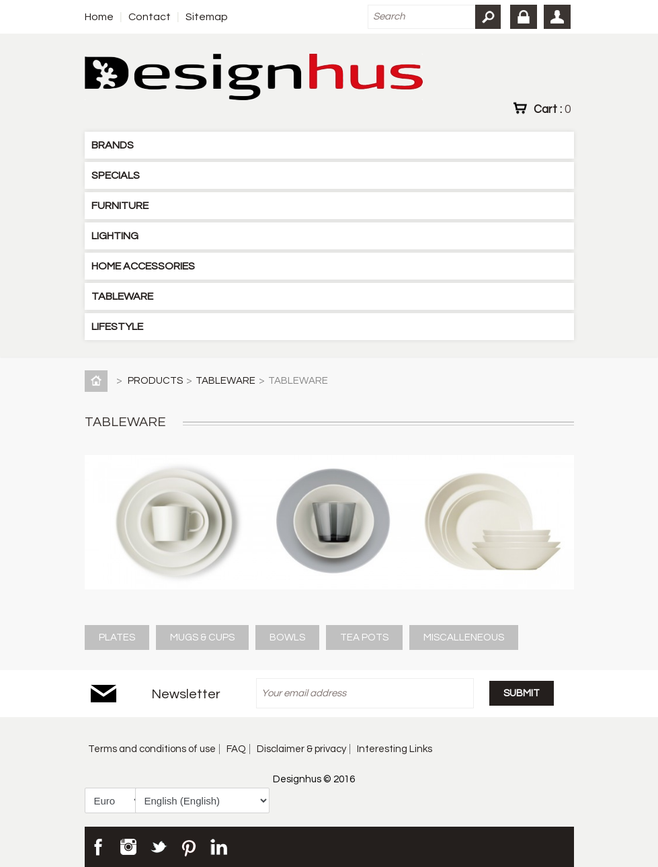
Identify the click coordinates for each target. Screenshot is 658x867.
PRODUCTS (155, 381)
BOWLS (287, 637)
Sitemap (207, 16)
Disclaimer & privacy (301, 749)
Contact (149, 16)
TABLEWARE (122, 296)
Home (99, 16)
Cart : (552, 109)
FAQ (236, 749)
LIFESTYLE (117, 326)
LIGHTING (114, 236)
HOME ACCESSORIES (143, 266)
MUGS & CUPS (202, 637)
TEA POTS (364, 637)
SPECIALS (115, 175)
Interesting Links (394, 749)
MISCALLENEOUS (463, 637)
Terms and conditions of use (152, 749)
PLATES (117, 637)
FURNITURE (120, 205)
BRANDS (112, 145)
